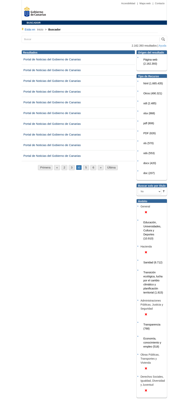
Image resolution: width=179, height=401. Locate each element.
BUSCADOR (34, 22)
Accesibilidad (128, 3)
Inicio (40, 29)
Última (111, 167)
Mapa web (145, 3)
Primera (45, 167)
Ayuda (162, 45)
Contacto (159, 3)
